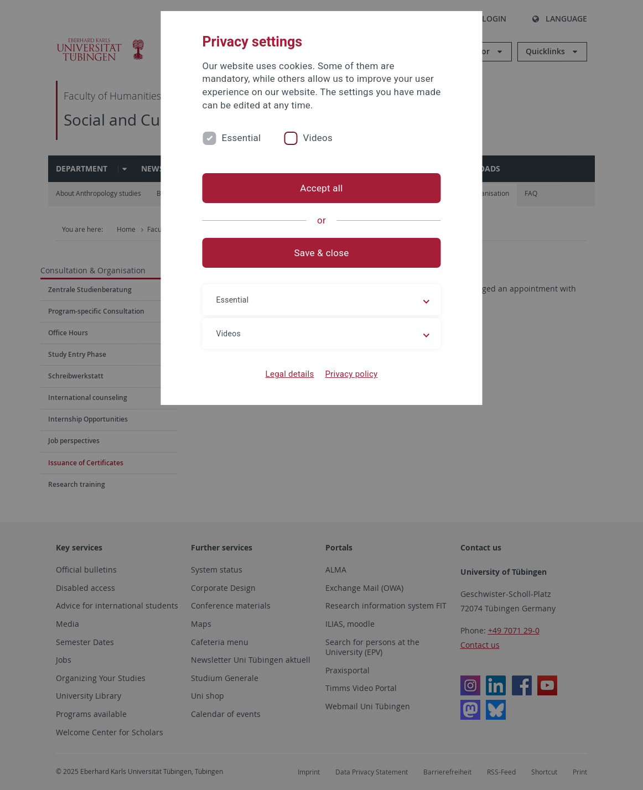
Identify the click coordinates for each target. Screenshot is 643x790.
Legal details (290, 374)
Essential (241, 137)
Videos (318, 137)
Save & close (321, 252)
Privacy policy (351, 374)
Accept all (321, 188)
